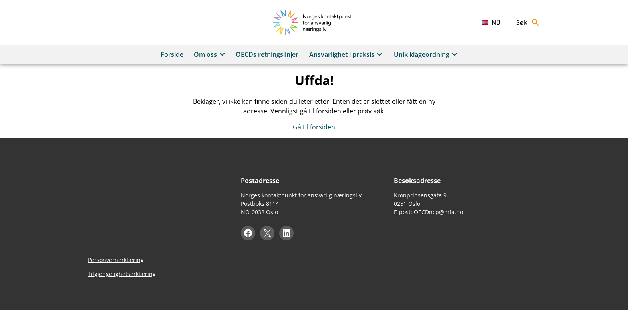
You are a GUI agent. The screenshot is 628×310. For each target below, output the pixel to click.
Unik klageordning (427, 54)
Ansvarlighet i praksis (347, 54)
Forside (172, 54)
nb (495, 22)
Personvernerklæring (116, 260)
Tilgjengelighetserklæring (122, 274)
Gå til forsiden (314, 127)
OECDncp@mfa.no (438, 212)
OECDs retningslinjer (266, 54)
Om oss (210, 54)
